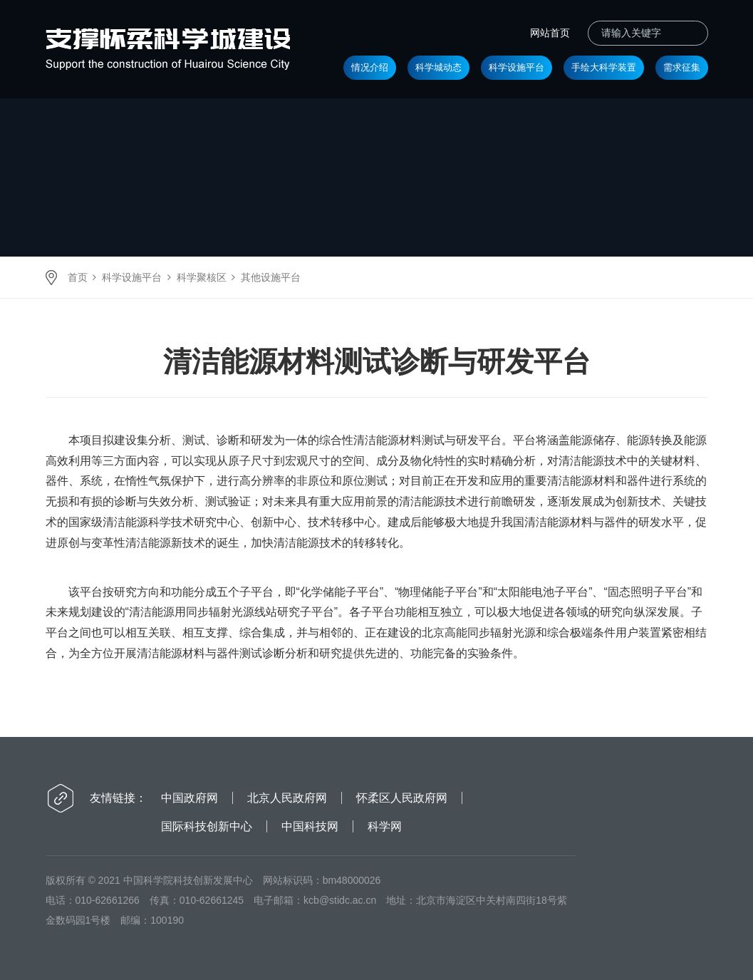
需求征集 (681, 67)
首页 (78, 277)
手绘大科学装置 (603, 67)
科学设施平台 (516, 67)
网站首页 (550, 32)
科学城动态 (438, 67)
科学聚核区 (202, 277)
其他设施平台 (271, 277)
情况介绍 (369, 67)
